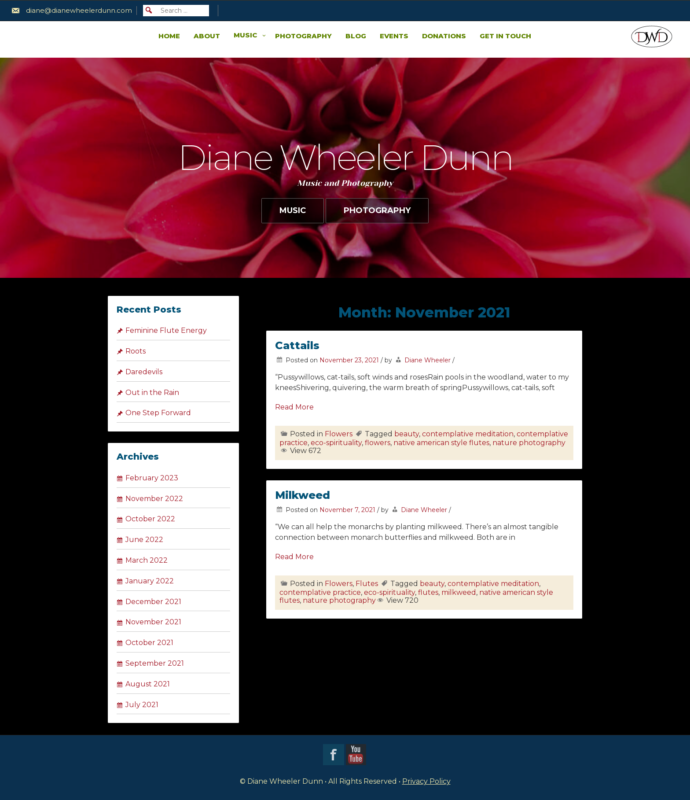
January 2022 (149, 581)
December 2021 (153, 601)
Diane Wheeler (427, 360)
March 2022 (146, 560)
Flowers (338, 434)
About (207, 36)
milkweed (458, 592)
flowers (377, 443)
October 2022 (150, 519)
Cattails (297, 345)
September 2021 (154, 663)
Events (394, 36)
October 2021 (149, 642)
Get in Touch (505, 36)
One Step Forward (158, 413)
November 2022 (154, 498)
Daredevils (143, 372)
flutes (428, 592)
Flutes (367, 583)
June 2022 (144, 539)
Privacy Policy (426, 781)
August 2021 (147, 684)
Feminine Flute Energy (166, 330)
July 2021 (141, 704)
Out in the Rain (152, 392)
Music (245, 35)
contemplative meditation (468, 434)
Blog (355, 36)
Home (169, 36)
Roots (135, 351)
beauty (406, 434)
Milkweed (302, 495)
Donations (444, 36)
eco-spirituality (336, 443)
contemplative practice (320, 592)
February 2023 (151, 478)
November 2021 (153, 622)
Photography (303, 36)
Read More (294, 407)
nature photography (528, 443)
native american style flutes (441, 443)
